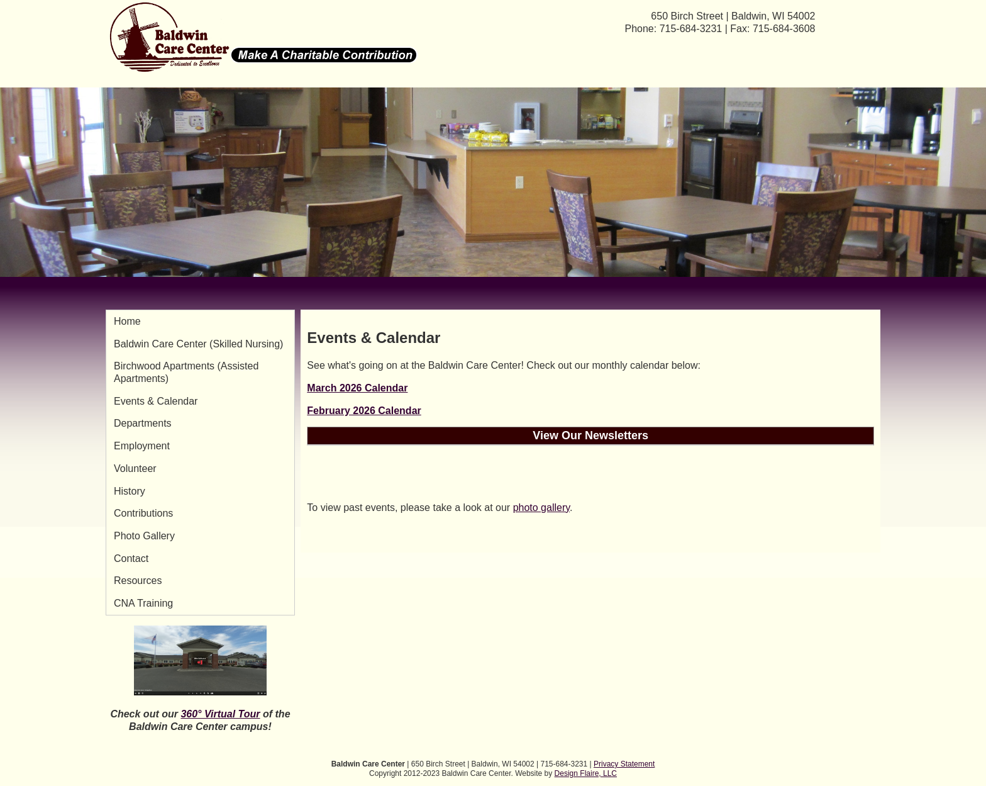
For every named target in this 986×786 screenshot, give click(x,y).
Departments (143, 423)
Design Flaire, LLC (586, 773)
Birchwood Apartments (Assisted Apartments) (186, 372)
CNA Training (143, 603)
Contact (131, 558)
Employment (142, 446)
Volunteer (135, 468)
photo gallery (541, 507)
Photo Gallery (144, 536)
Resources (138, 580)
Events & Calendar (155, 401)
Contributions (143, 513)
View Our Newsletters (590, 435)
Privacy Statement (624, 764)
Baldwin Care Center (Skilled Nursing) (198, 344)
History (129, 491)
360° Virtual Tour (220, 714)
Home (127, 321)
